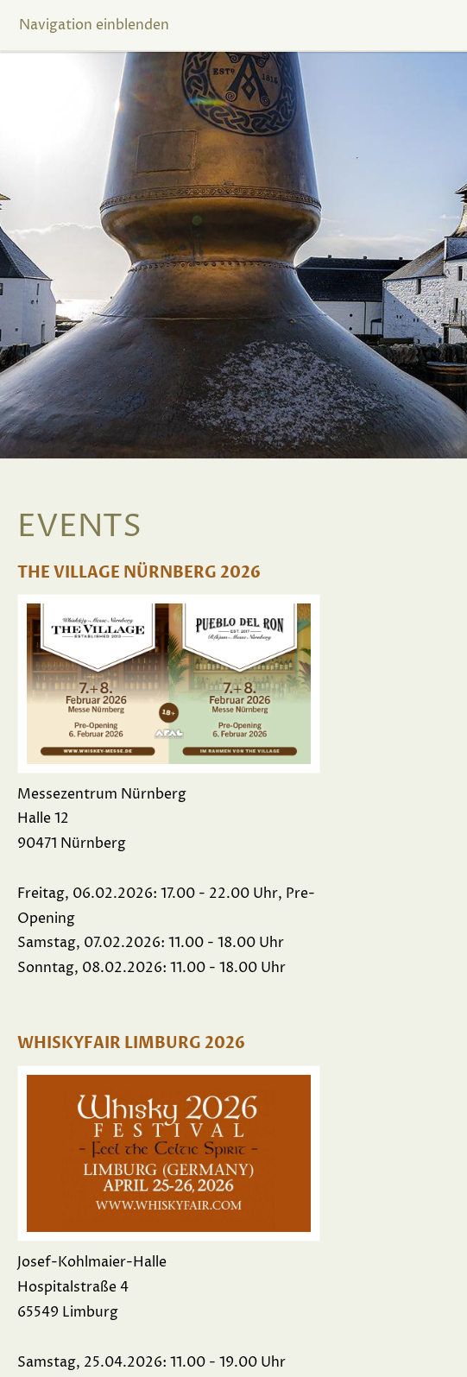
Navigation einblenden (94, 25)
